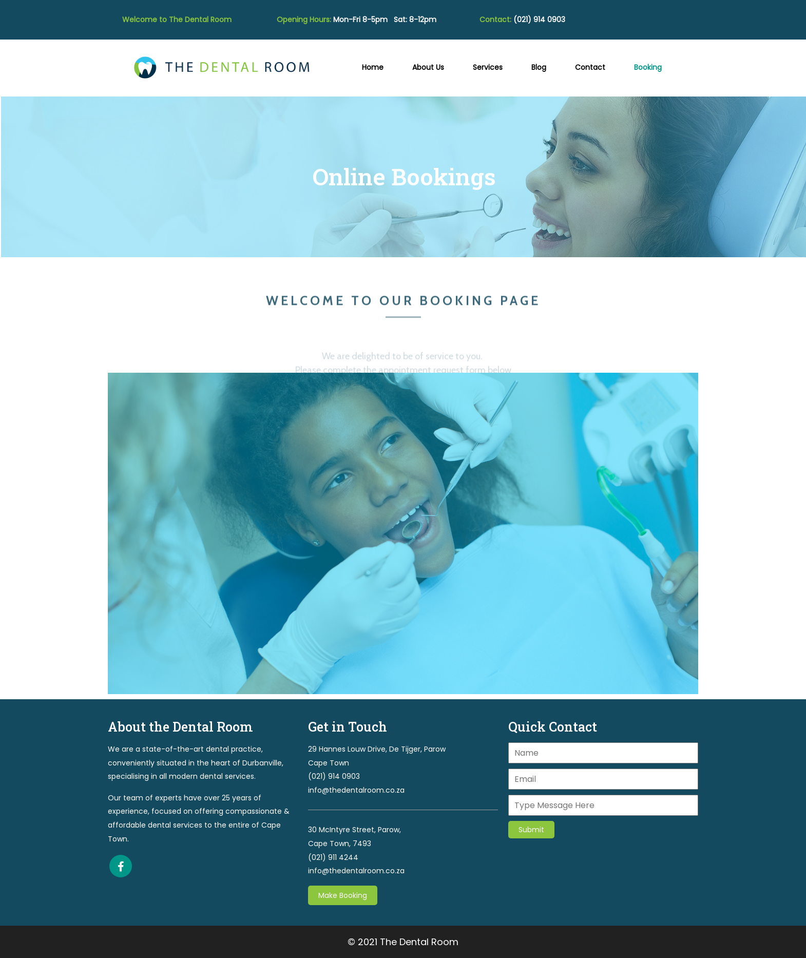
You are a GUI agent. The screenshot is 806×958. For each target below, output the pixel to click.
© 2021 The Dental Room (403, 941)
